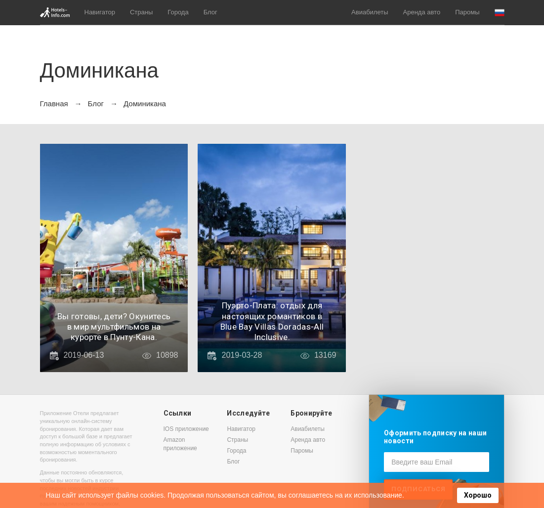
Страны (141, 12)
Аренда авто (422, 12)
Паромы (467, 12)
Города (177, 12)
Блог (210, 12)
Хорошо (478, 495)
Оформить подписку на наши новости (435, 436)
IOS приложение (186, 428)
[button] (499, 12)
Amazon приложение (180, 444)
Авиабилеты (369, 12)
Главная (54, 103)
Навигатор (99, 12)
